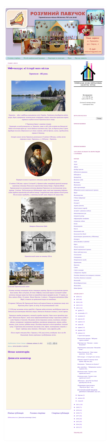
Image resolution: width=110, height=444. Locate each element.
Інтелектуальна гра (80, 213)
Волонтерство (78, 195)
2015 (77, 421)
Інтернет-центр (79, 216)
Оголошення (77, 254)
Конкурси (77, 239)
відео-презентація (79, 187)
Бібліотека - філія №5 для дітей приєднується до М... (87, 381)
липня (80, 324)
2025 (77, 299)
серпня (80, 322)
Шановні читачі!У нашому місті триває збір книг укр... (87, 360)
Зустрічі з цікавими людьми (82, 211)
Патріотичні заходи (80, 260)
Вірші (75, 192)
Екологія (76, 200)
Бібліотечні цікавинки (80, 172)
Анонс (75, 164)
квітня (80, 333)
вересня (80, 319)
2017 (77, 416)
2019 (77, 410)
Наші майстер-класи (80, 252)
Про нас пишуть (81, 58)
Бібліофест (77, 174)
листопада (81, 313)
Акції (75, 161)
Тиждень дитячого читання (82, 278)
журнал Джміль (79, 205)
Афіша (76, 167)
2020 (77, 407)
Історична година (79, 221)
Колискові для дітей (80, 234)
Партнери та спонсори (56, 58)
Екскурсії (76, 203)
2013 (77, 427)
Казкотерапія (78, 226)
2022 (77, 308)
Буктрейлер (77, 177)
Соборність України (80, 272)
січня (79, 401)
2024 (77, 302)
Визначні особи (78, 180)
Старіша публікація (60, 413)
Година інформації (79, 198)
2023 (77, 305)
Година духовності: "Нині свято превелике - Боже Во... (87, 353)
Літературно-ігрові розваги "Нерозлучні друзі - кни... (86, 386)
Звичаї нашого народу (80, 208)
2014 (77, 424)
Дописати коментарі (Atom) (27, 417)
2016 (77, 419)
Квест (76, 229)
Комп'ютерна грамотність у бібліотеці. (86, 236)
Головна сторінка (14, 58)
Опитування (77, 257)
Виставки (77, 182)
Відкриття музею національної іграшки (86, 190)
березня (80, 395)
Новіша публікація (16, 413)
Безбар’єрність (78, 169)
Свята (76, 267)
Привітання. (78, 262)
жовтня (80, 316)
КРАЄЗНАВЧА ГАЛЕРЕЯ (20, 346)
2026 (77, 296)
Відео (70, 58)
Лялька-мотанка (79, 247)
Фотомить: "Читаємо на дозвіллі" (88, 364)
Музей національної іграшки (34, 58)
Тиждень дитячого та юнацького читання (87, 275)
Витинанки (77, 185)
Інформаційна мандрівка (81, 218)
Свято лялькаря (79, 270)
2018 (77, 413)
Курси (75, 244)
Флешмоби (77, 280)
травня (80, 330)
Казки (75, 223)
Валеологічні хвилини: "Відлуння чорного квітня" (87, 339)
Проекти (76, 265)
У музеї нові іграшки (83, 335)
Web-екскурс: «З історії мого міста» (88, 357)
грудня (80, 310)
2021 (77, 404)
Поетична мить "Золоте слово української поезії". (87, 372)
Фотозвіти (77, 285)
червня (80, 327)
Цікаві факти (78, 288)
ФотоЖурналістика (80, 283)
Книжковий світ (79, 231)
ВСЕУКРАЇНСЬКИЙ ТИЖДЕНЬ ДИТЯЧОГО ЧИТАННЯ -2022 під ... (89, 390)
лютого (80, 398)
